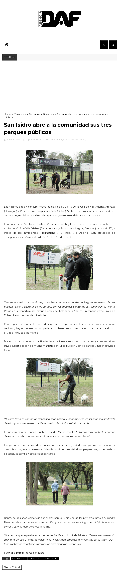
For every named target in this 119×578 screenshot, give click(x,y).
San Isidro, (68, 139)
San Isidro (34, 114)
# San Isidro (35, 558)
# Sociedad (51, 558)
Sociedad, (80, 139)
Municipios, (57, 139)
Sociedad (48, 114)
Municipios (19, 114)
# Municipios (18, 558)
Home (7, 114)
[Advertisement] (59, 85)
